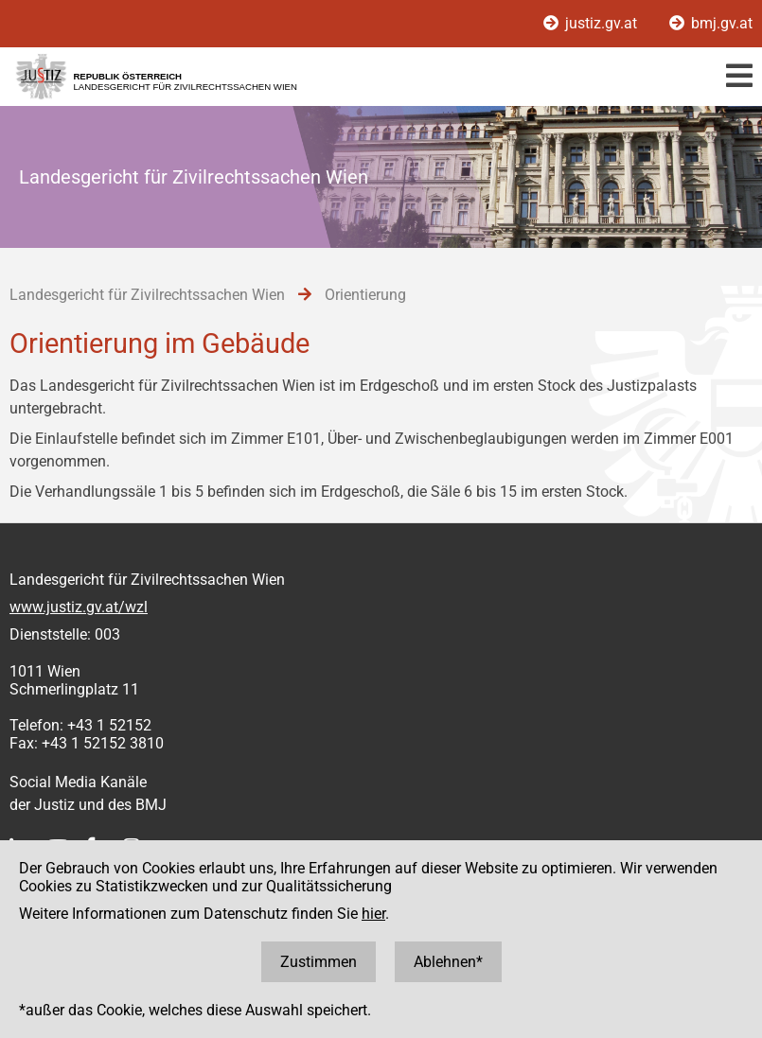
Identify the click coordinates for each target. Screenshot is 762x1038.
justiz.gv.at (592, 23)
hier (373, 914)
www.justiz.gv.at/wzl (78, 607)
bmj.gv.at (711, 23)
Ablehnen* (448, 962)
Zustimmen (318, 962)
